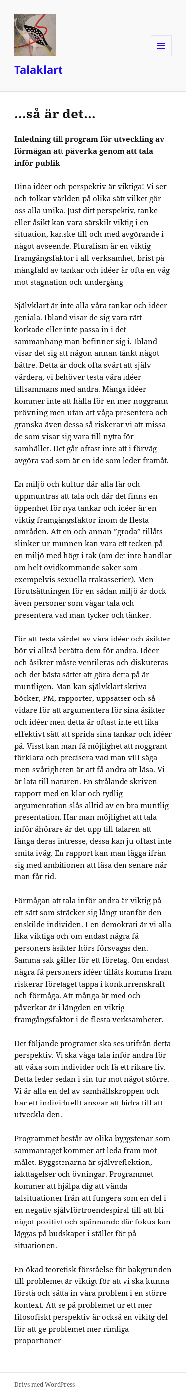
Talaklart (38, 69)
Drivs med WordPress (44, 1384)
